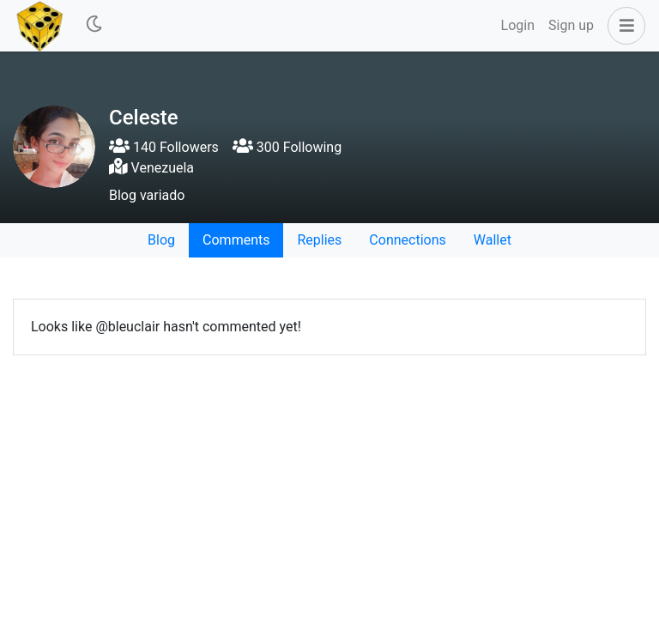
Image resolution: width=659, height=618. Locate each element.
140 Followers (164, 147)
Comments (236, 240)
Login (518, 25)
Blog (161, 240)
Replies (319, 240)
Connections (407, 240)
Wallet (492, 240)
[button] (623, 26)
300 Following (287, 147)
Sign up (571, 25)
